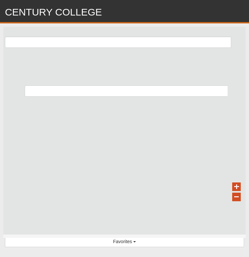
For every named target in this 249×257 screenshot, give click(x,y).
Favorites (124, 241)
